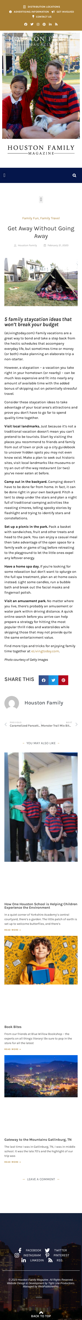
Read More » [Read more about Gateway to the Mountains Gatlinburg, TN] (12, 1162)
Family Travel (50, 218)
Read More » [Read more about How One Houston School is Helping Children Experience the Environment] (12, 930)
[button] (4, 175)
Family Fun (30, 218)
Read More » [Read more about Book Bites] (12, 1049)
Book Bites (12, 1027)
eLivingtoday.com (45, 651)
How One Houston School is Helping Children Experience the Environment (40, 906)
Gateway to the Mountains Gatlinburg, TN (38, 1139)
